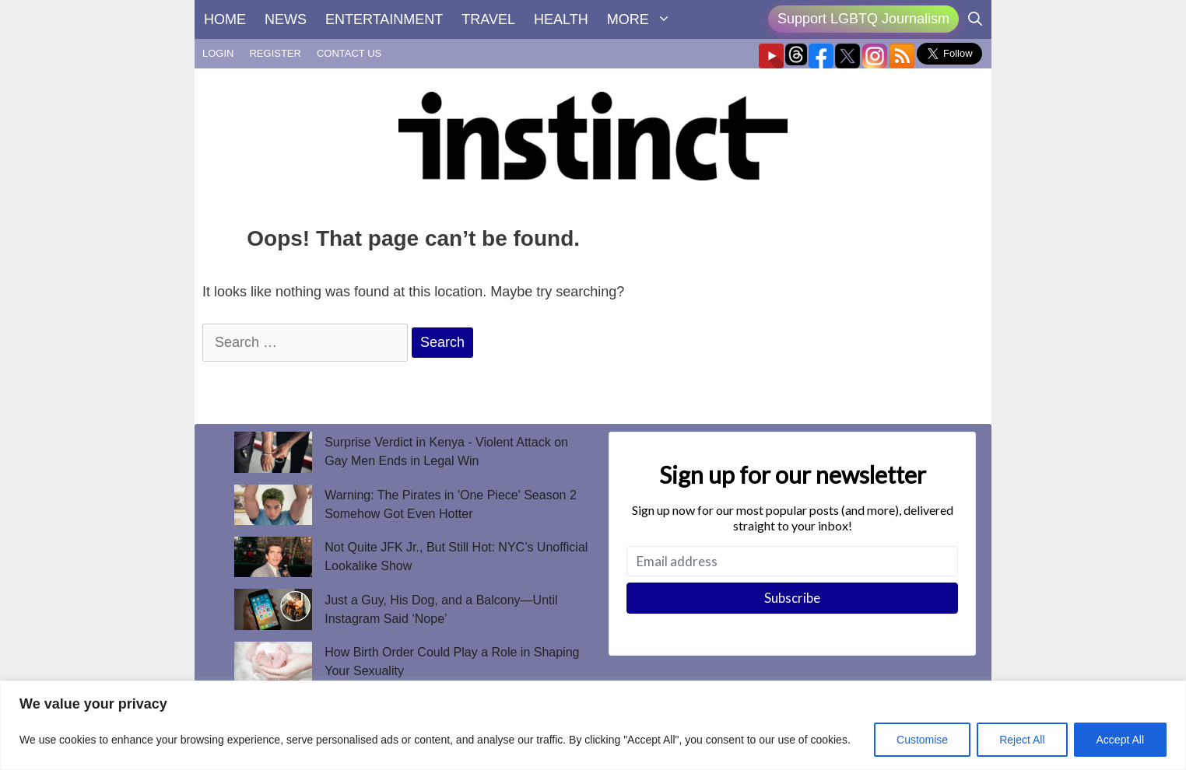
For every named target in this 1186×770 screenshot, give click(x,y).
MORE (643, 19)
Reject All (1021, 739)
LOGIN (217, 53)
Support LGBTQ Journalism (863, 18)
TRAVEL (488, 19)
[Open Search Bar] (975, 19)
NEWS (286, 19)
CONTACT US (349, 53)
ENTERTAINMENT (384, 19)
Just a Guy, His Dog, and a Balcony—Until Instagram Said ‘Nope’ (441, 609)
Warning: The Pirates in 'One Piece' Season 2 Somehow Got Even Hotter (451, 504)
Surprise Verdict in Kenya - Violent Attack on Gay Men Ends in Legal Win (446, 451)
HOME (225, 19)
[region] (593, 725)
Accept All (1120, 739)
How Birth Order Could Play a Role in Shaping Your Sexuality (452, 661)
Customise (922, 739)
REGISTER (274, 53)
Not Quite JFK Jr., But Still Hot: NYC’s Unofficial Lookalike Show (456, 556)
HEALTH (561, 19)
